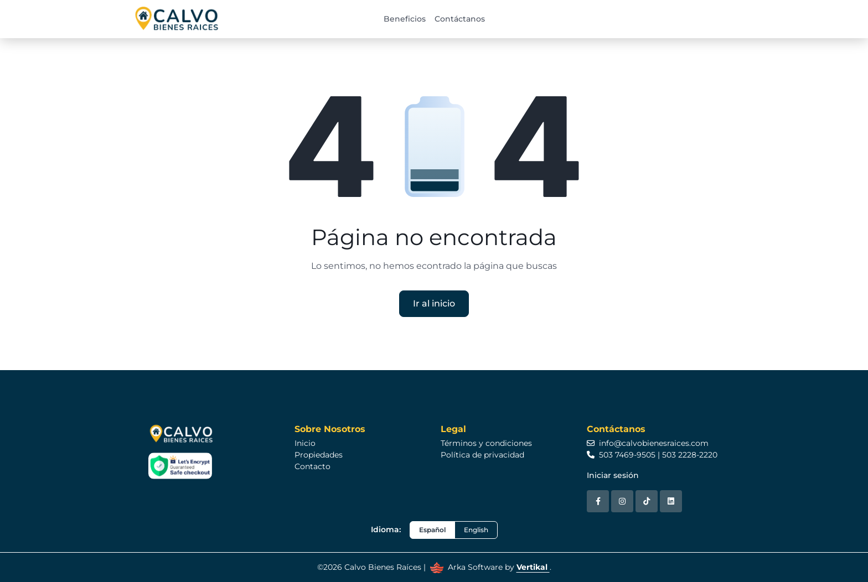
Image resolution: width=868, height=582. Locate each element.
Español (432, 530)
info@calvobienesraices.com (648, 443)
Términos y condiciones (486, 443)
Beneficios (405, 19)
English (476, 530)
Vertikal (533, 567)
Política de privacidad (482, 455)
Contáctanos (460, 19)
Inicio (305, 443)
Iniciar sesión (613, 475)
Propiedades (318, 455)
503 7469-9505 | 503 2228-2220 (652, 455)
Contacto (312, 466)
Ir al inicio (434, 303)
